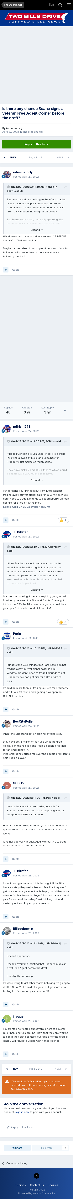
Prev (13, 157)
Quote (15, 269)
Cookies (53, 1185)
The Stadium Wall (33, 131)
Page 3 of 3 (36, 157)
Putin (49, 797)
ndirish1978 (54, 648)
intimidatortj (14, 128)
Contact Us (37, 1185)
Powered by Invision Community (36, 1193)
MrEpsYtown (53, 546)
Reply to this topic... (21, 1127)
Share (17, 1148)
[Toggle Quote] (8, 186)
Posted (26, 176)
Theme (20, 1185)
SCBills (50, 441)
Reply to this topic (36, 144)
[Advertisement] (36, 65)
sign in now (22, 1111)
